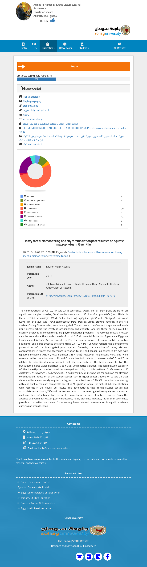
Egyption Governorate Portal (33, 487)
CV (34, 46)
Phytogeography (30, 101)
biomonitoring (39, 255)
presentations (28, 106)
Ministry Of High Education (33, 497)
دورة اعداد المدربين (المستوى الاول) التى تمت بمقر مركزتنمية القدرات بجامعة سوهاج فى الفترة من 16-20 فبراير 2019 (71, 138)
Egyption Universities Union (34, 508)
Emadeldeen (89, 545)
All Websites (120, 46)
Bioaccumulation (105, 252)
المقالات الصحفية (30, 144)
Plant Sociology (29, 97)
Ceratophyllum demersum (81, 252)
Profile (24, 46)
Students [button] (83, 46)
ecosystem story (30, 119)
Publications (48, 46)
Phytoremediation (58, 255)
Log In (48, 66)
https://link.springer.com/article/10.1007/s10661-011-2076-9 (80, 295)
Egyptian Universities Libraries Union (38, 492)
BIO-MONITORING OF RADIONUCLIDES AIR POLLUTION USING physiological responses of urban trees (73, 130)
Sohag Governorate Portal (33, 482)
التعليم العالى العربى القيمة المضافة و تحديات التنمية (48, 124)
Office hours (65, 46)
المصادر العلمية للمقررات (34, 110)
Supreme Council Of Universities (36, 503)
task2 (24, 115)
